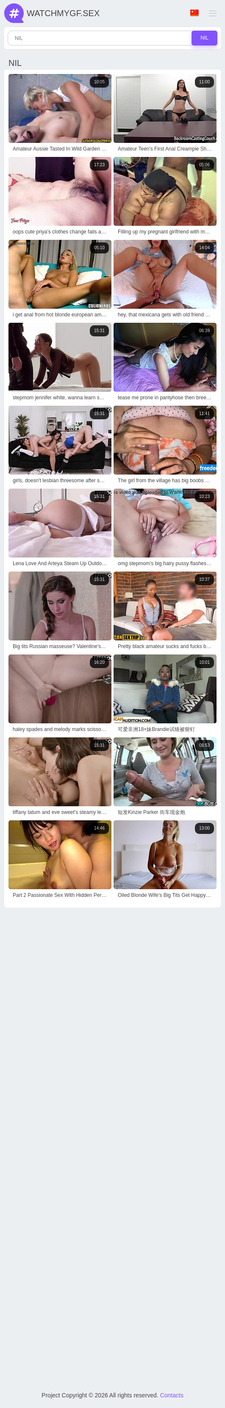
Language (194, 13)
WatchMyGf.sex (63, 13)
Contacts (171, 1395)
